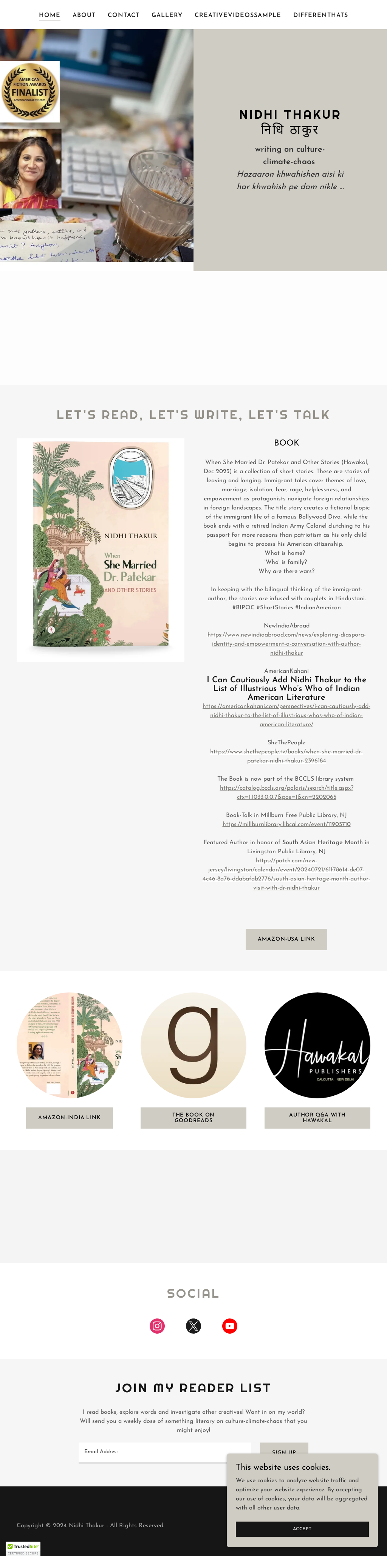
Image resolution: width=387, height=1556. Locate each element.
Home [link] (49, 15)
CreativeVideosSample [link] (238, 15)
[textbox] (165, 1453)
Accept (302, 1528)
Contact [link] (123, 15)
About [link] (84, 15)
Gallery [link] (167, 15)
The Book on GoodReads (193, 1118)
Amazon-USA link (286, 939)
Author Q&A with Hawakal (317, 1118)
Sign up (284, 1453)
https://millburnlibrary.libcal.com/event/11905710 (287, 824)
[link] (157, 1327)
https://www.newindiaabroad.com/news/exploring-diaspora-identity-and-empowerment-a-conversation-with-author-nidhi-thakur (286, 644)
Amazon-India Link (69, 1118)
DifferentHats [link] (320, 15)
